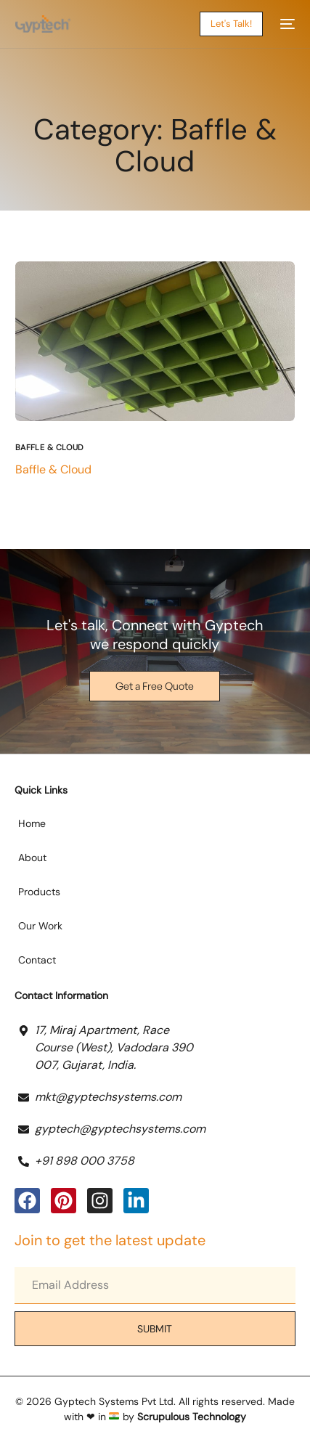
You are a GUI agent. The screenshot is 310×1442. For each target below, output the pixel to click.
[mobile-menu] (286, 24)
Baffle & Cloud (49, 448)
